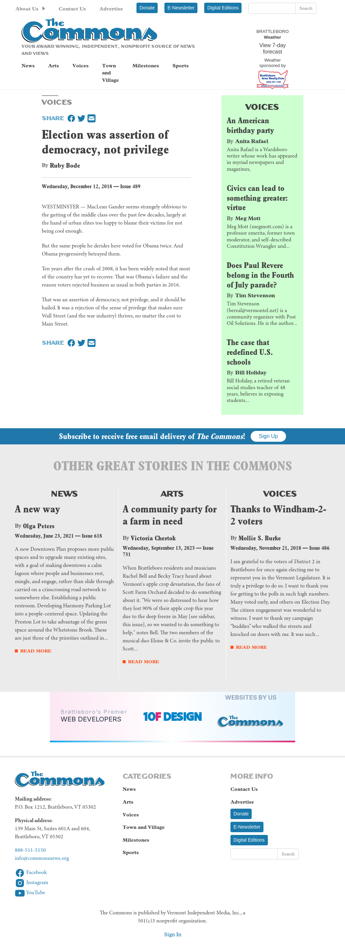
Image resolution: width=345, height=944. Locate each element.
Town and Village (110, 73)
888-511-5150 (30, 850)
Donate (147, 7)
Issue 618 (92, 536)
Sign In (172, 934)
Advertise (111, 9)
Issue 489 (130, 186)
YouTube (30, 893)
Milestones (145, 66)
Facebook (31, 872)
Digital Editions (223, 7)
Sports (180, 66)
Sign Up (268, 436)
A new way (37, 509)
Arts (53, 66)
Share (53, 117)
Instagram (31, 882)
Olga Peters (39, 526)
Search (306, 8)
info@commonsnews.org (42, 858)
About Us (26, 9)
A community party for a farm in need (170, 515)
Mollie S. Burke (260, 538)
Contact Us (72, 9)
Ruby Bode (65, 165)
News (28, 66)
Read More (35, 650)
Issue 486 (319, 548)
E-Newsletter (180, 7)
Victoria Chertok (153, 538)
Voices (80, 66)
